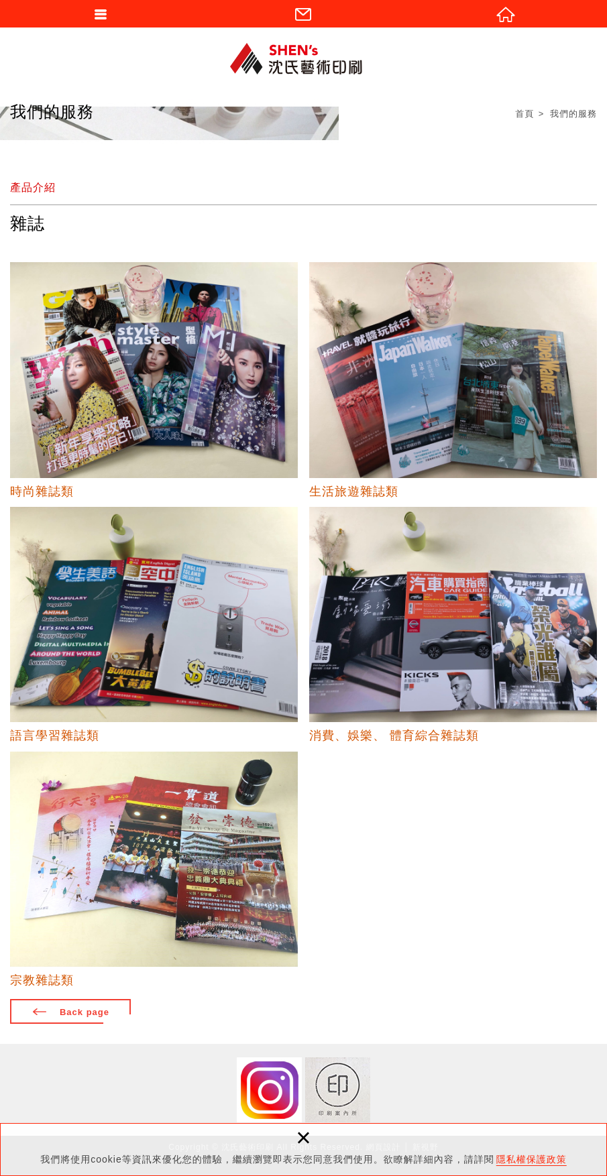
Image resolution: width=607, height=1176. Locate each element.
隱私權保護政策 (531, 1159)
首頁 (524, 114)
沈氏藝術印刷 (304, 58)
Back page (84, 1012)
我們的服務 (573, 114)
